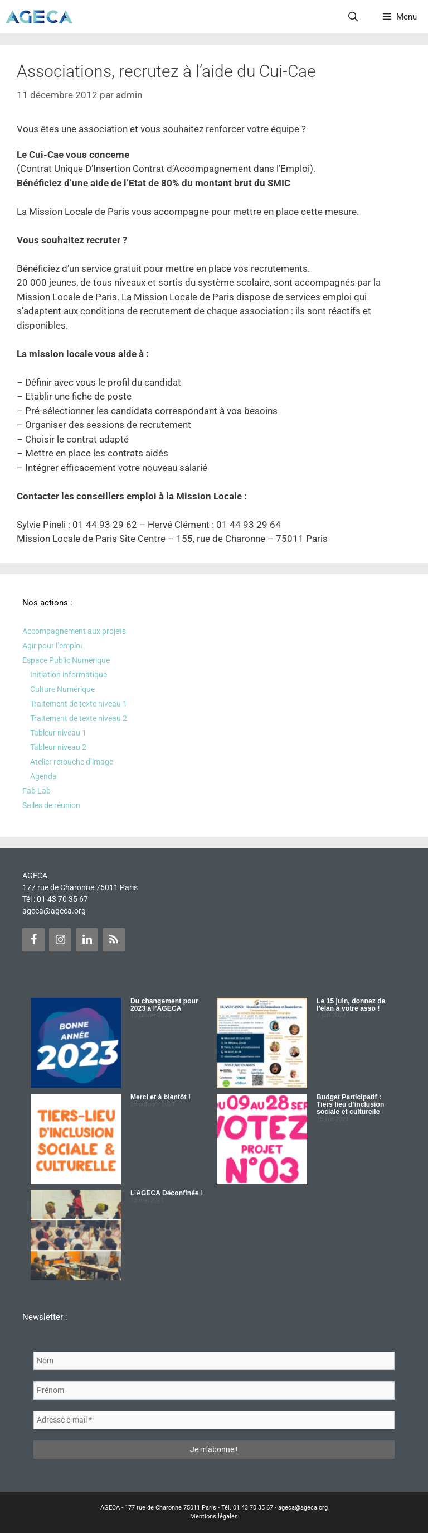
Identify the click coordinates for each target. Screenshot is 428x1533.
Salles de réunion (51, 805)
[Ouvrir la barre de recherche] (353, 16)
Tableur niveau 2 (58, 747)
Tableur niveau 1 (58, 732)
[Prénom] (214, 1390)
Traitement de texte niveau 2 (78, 718)
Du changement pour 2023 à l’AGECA (164, 1004)
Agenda (43, 776)
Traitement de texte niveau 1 (78, 703)
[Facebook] (33, 939)
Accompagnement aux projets (74, 631)
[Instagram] (60, 939)
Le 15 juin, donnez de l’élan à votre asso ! (351, 1004)
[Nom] (214, 1361)
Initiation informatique (68, 674)
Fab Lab (36, 790)
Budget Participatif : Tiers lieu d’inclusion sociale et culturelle (350, 1104)
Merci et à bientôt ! (160, 1097)
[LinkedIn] (87, 939)
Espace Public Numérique (66, 660)
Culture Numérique (62, 689)
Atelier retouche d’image (71, 761)
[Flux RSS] (114, 939)
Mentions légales (214, 1516)
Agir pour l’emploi (52, 645)
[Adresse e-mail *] (214, 1420)
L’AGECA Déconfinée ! (166, 1193)
